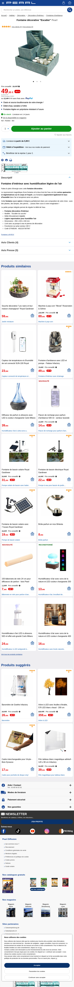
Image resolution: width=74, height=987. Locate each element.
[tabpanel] (37, 53)
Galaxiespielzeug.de (12, 928)
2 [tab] (37, 81)
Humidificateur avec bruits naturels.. (51, 649)
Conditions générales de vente (15, 850)
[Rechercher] (69, 9)
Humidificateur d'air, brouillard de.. (50, 594)
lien (41, 947)
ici (56, 958)
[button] (14, 118)
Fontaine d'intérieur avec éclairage (51, 376)
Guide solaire (9, 866)
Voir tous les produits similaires (11, 654)
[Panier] (70, 3)
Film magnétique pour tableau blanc (51, 775)
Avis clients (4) (9, 242)
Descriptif (6, 177)
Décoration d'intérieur (36, 15)
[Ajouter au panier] (41, 129)
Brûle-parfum (43, 540)
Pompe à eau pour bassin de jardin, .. (52, 485)
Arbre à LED (42, 720)
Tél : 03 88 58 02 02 (14, 787)
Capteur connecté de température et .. (16, 376)
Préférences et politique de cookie (17, 857)
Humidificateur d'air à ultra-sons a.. (14, 431)
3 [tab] (40, 81)
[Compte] (64, 3)
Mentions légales (11, 853)
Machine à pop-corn (45, 322)
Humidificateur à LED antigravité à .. (15, 649)
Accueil (4, 15)
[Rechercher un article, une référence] (37, 10)
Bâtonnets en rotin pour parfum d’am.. (16, 594)
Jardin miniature (8, 322)
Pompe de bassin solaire (11, 540)
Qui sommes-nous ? (12, 844)
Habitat (12, 15)
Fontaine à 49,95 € (7, 234)
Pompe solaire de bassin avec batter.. (15, 485)
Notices (7, 863)
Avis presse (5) (9, 250)
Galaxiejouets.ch (11, 931)
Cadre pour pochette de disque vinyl (15, 775)
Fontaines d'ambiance (54, 15)
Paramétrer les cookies (37, 971)
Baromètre (5, 720)
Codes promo (10, 860)
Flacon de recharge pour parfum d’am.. (52, 431)
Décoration (21, 15)
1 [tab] (33, 81)
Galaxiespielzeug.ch (12, 934)
